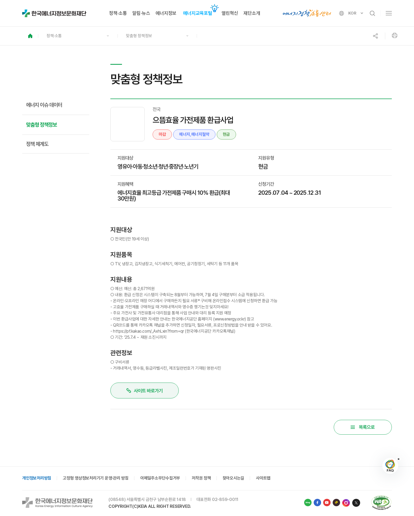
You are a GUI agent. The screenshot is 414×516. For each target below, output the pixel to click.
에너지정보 (166, 13)
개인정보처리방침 (36, 478)
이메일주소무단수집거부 (160, 478)
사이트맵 (263, 478)
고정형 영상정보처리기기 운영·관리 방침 (96, 478)
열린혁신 (230, 13)
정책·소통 (118, 13)
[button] (77, 36)
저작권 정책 (201, 478)
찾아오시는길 (233, 478)
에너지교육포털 (197, 13)
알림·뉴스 (141, 13)
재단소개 (251, 13)
